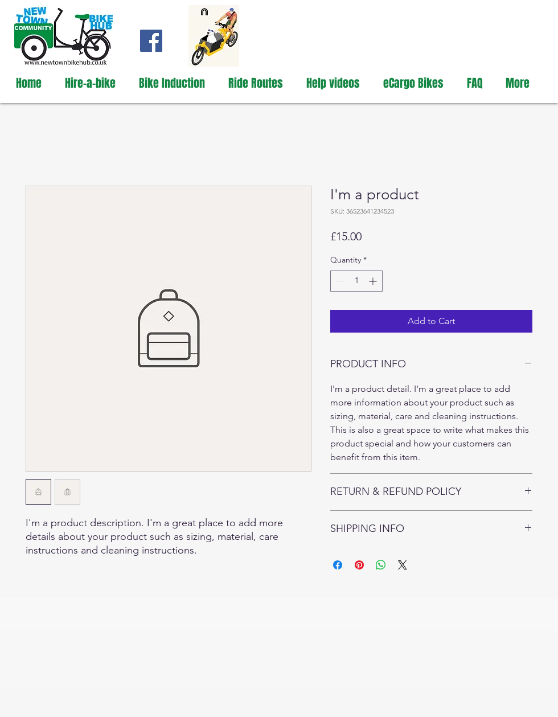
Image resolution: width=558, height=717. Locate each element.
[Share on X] (402, 565)
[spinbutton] (356, 281)
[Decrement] (339, 281)
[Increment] (374, 281)
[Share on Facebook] (337, 565)
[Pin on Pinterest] (359, 565)
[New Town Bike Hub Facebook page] (151, 41)
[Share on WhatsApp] (381, 565)
